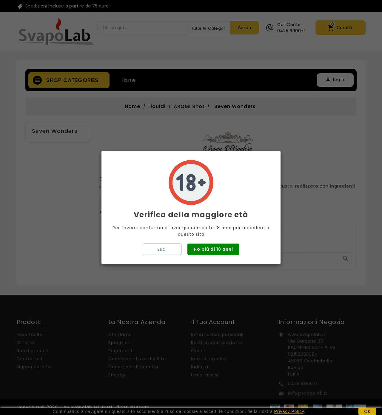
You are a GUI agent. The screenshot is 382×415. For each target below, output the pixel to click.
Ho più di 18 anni (213, 249)
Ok (367, 411)
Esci (162, 249)
